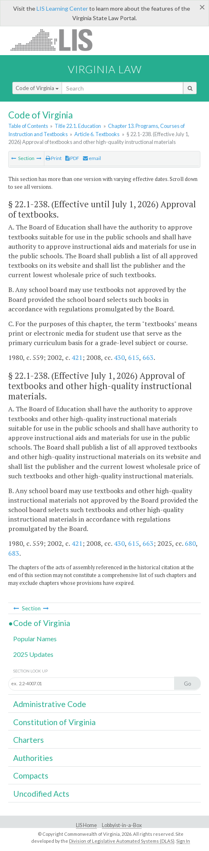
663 (148, 357)
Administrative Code (49, 704)
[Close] (202, 7)
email (92, 158)
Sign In (183, 841)
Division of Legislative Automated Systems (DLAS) (122, 841)
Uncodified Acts (41, 793)
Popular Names (35, 638)
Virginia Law (105, 69)
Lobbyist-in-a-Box (122, 825)
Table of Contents (28, 126)
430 (119, 357)
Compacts (30, 775)
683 (13, 553)
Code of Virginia (37, 88)
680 (190, 543)
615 (133, 357)
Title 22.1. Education (78, 126)
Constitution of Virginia (54, 722)
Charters (28, 739)
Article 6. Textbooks (96, 134)
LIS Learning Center (62, 8)
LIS (56, 39)
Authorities (33, 758)
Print (54, 158)
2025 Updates (33, 654)
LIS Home (86, 825)
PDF (72, 158)
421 (77, 357)
